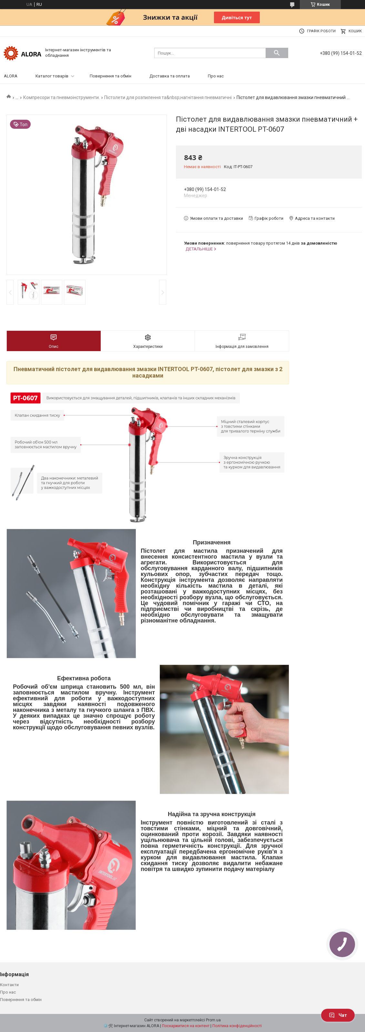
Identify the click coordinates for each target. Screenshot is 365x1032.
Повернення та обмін (110, 76)
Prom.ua (213, 1020)
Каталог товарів (51, 76)
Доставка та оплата (169, 76)
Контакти (9, 984)
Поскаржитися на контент (185, 1026)
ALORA (10, 76)
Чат (338, 1015)
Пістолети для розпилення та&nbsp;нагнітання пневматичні (168, 97)
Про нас (216, 76)
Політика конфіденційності (237, 1026)
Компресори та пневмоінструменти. (61, 97)
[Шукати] (277, 53)
